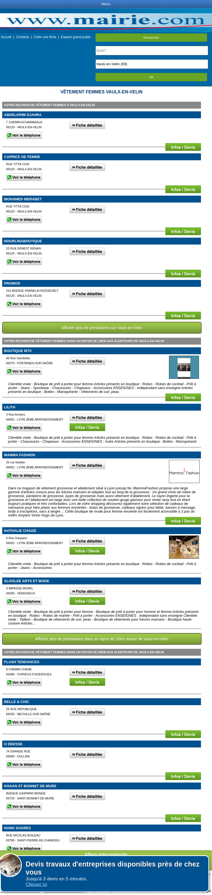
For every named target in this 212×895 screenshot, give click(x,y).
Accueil (6, 37)
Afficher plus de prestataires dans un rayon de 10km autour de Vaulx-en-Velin (101, 639)
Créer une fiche (45, 37)
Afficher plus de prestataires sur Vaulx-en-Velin (102, 328)
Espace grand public (76, 37)
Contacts (22, 37)
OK (151, 77)
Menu (106, 4)
